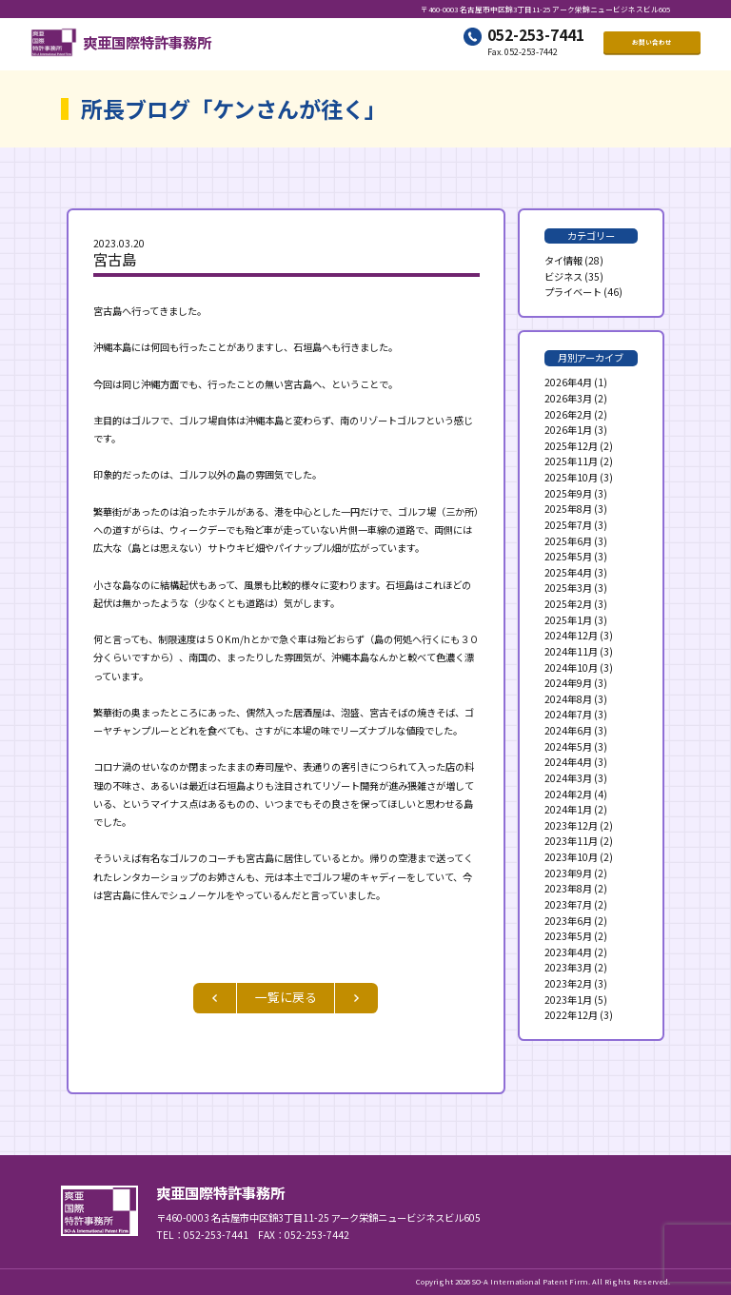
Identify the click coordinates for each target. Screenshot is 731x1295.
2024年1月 (568, 809)
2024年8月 (568, 699)
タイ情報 (563, 260)
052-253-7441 (535, 36)
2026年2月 (568, 414)
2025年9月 (568, 493)
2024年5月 (568, 746)
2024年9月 (568, 683)
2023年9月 (568, 873)
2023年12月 (571, 825)
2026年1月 (568, 429)
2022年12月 (571, 1015)
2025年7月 (568, 525)
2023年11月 (571, 841)
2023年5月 (568, 936)
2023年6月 (568, 920)
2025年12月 (571, 446)
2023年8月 (568, 888)
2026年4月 (568, 382)
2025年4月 (568, 572)
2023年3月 (568, 967)
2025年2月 (568, 604)
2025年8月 (568, 508)
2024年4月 (568, 762)
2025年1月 (568, 620)
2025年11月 (571, 461)
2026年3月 (568, 398)
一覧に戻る (286, 997)
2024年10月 (571, 667)
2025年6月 (568, 541)
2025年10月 (571, 477)
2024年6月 (568, 730)
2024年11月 (571, 651)
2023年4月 (568, 952)
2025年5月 (568, 556)
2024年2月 (568, 794)
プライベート (573, 292)
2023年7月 (568, 904)
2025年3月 (568, 587)
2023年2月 (568, 983)
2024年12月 (571, 635)
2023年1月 (568, 999)
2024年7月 (568, 714)
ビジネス (563, 276)
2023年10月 (571, 857)
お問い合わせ (652, 44)
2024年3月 (568, 778)
